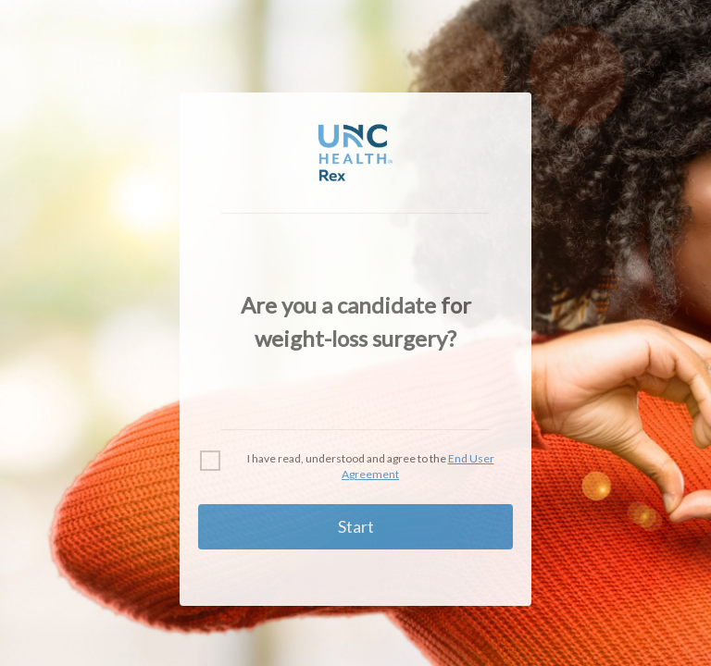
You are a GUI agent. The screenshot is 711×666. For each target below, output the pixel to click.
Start (356, 526)
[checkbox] (210, 460)
